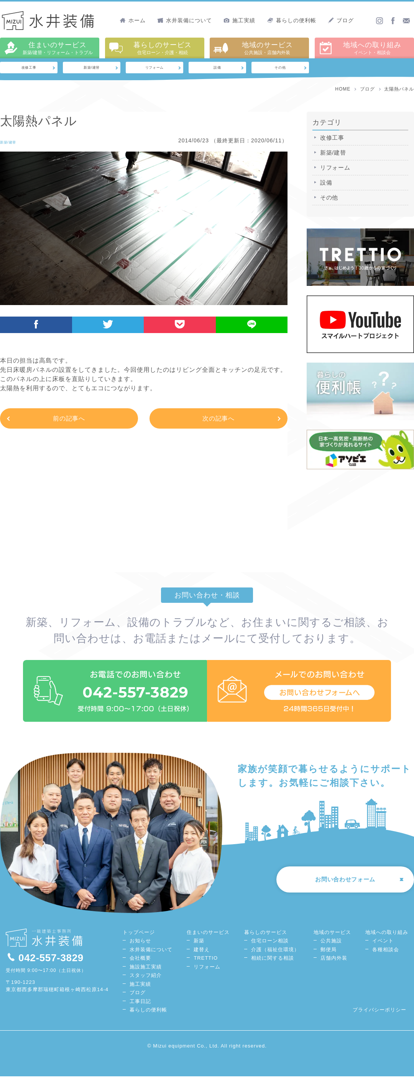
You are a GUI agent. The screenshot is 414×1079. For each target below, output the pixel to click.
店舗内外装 (333, 961)
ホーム (133, 20)
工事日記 (140, 1003)
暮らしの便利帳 (291, 20)
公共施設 (331, 943)
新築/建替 (91, 69)
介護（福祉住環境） (275, 952)
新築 (199, 943)
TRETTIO (206, 961)
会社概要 (140, 961)
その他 (280, 69)
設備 (217, 69)
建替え (202, 952)
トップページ (139, 934)
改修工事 (28, 69)
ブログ (341, 20)
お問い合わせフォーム (337, 884)
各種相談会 (385, 952)
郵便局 (328, 952)
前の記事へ (69, 420)
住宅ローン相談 (270, 943)
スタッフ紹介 (146, 978)
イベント (383, 943)
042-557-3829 (45, 960)
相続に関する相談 (272, 961)
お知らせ (140, 943)
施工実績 (239, 20)
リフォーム (154, 69)
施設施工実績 (146, 969)
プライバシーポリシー (379, 1012)
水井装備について (184, 20)
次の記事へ (218, 420)
